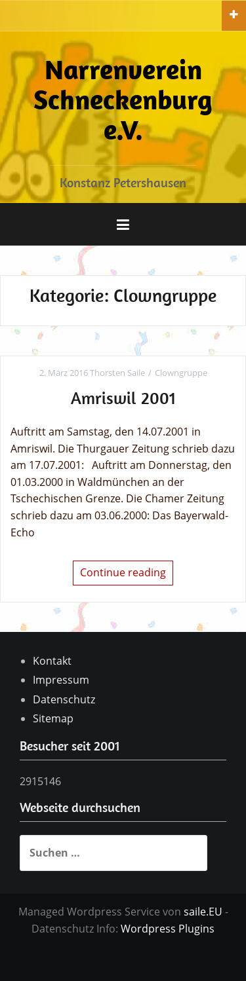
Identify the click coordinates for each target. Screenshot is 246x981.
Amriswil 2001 (123, 398)
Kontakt (52, 661)
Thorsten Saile (117, 373)
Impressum (61, 680)
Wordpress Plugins (168, 928)
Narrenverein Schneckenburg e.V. (123, 99)
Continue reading (123, 572)
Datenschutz (64, 699)
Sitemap (53, 718)
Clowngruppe (181, 373)
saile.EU (203, 911)
